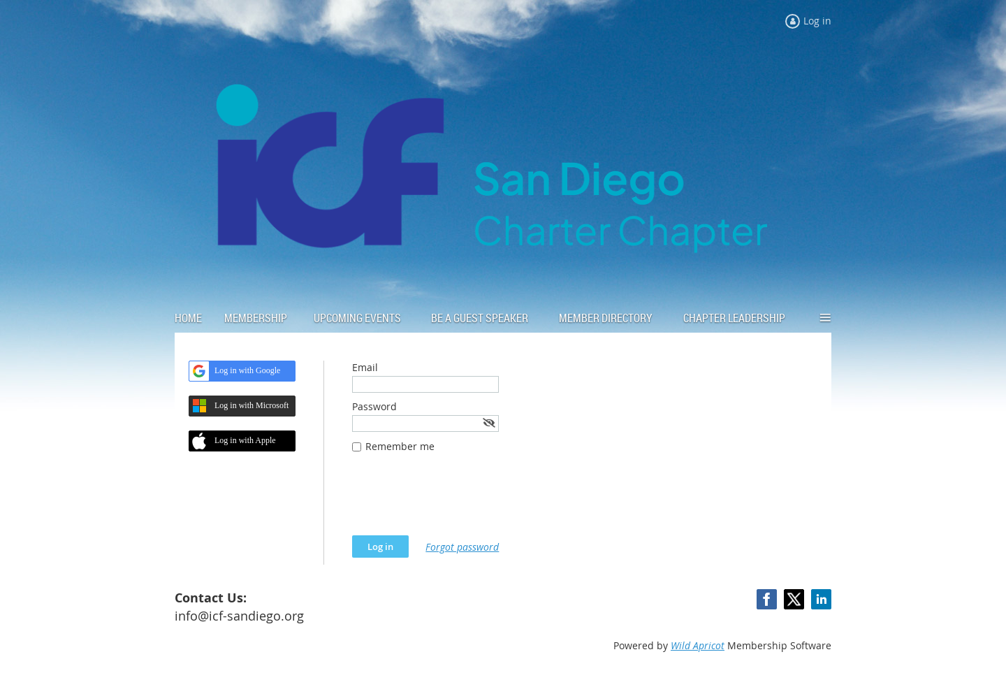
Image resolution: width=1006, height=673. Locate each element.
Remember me (400, 446)
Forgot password (462, 546)
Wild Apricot (697, 645)
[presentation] (458, 501)
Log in (817, 20)
